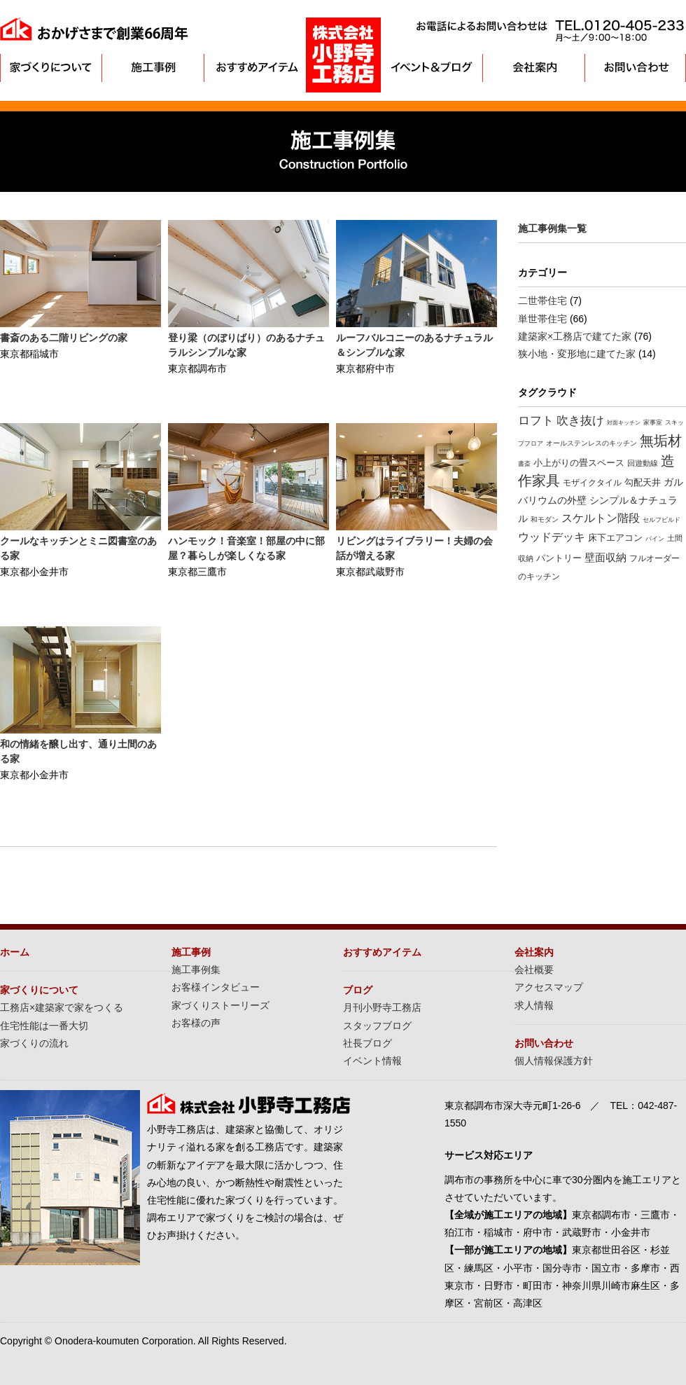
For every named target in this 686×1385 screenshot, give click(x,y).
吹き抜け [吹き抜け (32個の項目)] (580, 420)
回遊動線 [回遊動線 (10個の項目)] (642, 463)
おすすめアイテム (253, 68)
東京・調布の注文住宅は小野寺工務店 (343, 55)
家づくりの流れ (34, 1043)
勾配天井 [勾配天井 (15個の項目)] (642, 482)
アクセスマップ (548, 987)
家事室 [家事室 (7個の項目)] (652, 422)
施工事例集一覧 (552, 228)
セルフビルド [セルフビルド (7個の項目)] (661, 519)
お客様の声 (196, 1022)
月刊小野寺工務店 (382, 1007)
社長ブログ (367, 1043)
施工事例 (152, 68)
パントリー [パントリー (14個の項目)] (559, 558)
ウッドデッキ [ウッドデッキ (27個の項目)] (551, 537)
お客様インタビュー (216, 987)
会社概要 (534, 969)
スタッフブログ (377, 1025)
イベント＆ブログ (432, 68)
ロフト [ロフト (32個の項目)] (536, 420)
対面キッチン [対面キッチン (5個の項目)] (623, 423)
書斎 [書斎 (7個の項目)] (524, 463)
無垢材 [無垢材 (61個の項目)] (661, 440)
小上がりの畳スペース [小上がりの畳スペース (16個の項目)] (578, 462)
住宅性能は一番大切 (44, 1025)
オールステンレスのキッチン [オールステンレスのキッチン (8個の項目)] (591, 443)
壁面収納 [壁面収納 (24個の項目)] (605, 557)
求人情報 (534, 1005)
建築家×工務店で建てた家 (574, 336)
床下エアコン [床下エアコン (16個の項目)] (615, 537)
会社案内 (533, 68)
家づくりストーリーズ (221, 1005)
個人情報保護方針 (553, 1060)
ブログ (357, 989)
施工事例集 (196, 969)
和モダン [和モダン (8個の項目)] (545, 519)
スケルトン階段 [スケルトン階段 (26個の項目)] (600, 518)
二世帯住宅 (542, 300)
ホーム (14, 952)
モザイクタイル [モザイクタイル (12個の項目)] (592, 483)
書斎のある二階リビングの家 (63, 337)
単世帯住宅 (542, 318)
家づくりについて (51, 68)
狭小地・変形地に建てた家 (577, 353)
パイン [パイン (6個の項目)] (654, 538)
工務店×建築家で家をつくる (61, 1007)
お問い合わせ (635, 68)
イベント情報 (372, 1060)
